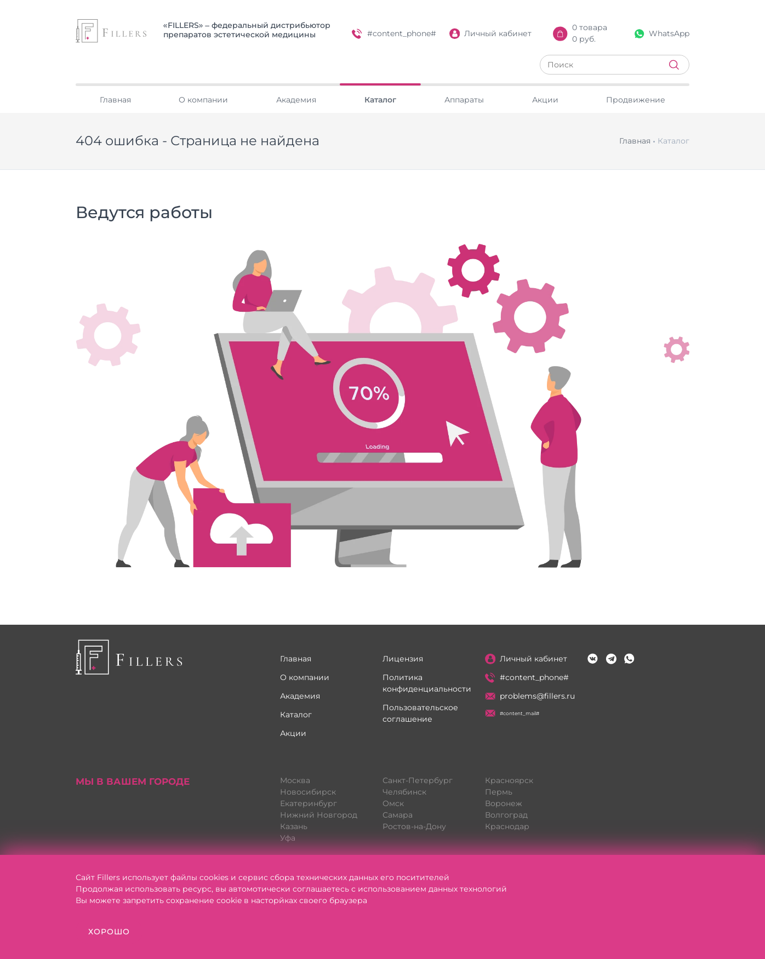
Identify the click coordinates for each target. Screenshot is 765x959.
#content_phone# (394, 33)
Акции (545, 100)
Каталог (380, 100)
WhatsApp (662, 33)
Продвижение (635, 100)
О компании (203, 100)
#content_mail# (512, 713)
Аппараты (464, 100)
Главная (115, 100)
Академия (296, 100)
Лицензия (402, 659)
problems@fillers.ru (530, 696)
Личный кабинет (490, 33)
